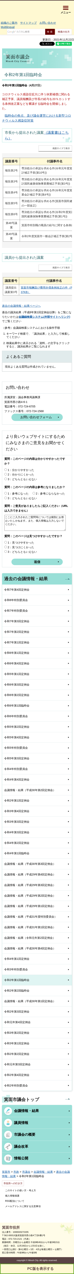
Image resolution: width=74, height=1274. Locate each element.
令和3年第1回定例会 (16, 1043)
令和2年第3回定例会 (16, 1011)
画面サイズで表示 (61, 148)
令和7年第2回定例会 (16, 631)
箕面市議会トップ (21, 1099)
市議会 (26, 1171)
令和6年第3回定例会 (16, 684)
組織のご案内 (9, 22)
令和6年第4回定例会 (16, 663)
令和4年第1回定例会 (16, 958)
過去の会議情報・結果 (26, 578)
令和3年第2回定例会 (16, 1032)
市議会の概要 (24, 1134)
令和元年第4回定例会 (17, 1022)
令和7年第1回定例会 (16, 642)
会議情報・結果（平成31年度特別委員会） (30, 916)
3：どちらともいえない (22, 479)
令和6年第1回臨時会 (16, 705)
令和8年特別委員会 (16, 600)
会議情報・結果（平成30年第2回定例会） (30, 790)
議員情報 (21, 1123)
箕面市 (6, 1171)
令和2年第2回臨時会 (16, 990)
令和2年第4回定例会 (16, 1074)
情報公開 (21, 1158)
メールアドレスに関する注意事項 (23, 1206)
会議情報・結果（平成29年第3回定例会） (30, 885)
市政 (16, 1171)
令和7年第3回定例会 (16, 621)
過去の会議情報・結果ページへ (21, 305)
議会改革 (21, 1146)
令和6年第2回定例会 (16, 695)
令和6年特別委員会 (16, 716)
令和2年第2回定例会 (16, 1053)
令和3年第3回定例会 (16, 821)
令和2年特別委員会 (16, 1085)
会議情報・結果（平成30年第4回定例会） (30, 948)
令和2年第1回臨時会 (16, 980)
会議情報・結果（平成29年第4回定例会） (30, 874)
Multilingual (8, 27)
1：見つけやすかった (21, 542)
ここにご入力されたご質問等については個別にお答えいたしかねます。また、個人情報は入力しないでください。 (35, 523)
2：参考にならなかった (50, 493)
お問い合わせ (47, 22)
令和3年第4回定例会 (16, 811)
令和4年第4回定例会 (16, 779)
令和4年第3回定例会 (16, 832)
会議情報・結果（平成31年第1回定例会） (30, 927)
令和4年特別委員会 (16, 768)
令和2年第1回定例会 (16, 800)
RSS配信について (14, 1201)
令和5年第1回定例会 (16, 674)
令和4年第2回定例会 (16, 842)
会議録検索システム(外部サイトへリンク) (44, 316)
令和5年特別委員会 (16, 747)
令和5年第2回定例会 (16, 726)
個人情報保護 (12, 1195)
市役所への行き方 (13, 1183)
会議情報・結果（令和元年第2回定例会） (29, 937)
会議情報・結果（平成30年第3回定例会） (30, 863)
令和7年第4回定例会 (16, 589)
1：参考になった (18, 493)
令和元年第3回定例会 (17, 1064)
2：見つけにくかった (21, 547)
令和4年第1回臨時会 (16, 853)
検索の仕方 (64, 31)
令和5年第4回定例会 (16, 737)
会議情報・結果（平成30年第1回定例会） (30, 1001)
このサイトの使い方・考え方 (20, 1190)
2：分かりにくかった (21, 474)
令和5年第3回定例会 (16, 758)
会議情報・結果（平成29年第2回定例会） (30, 895)
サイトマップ (28, 22)
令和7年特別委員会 (16, 610)
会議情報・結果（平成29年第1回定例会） (30, 906)
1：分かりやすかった (21, 470)
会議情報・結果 (26, 1111)
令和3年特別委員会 (16, 969)
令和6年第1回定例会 (16, 652)
